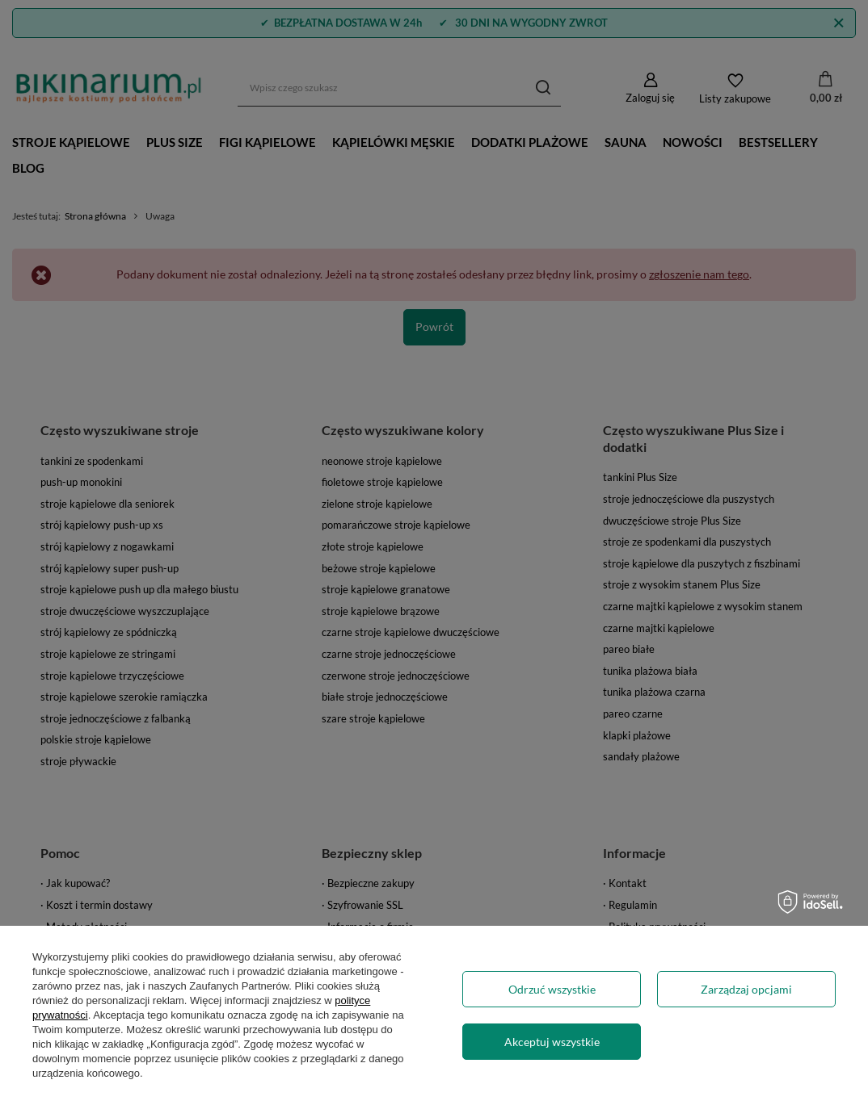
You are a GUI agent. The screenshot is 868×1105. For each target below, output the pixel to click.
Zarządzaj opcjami (746, 989)
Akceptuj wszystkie (552, 1041)
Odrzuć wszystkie (552, 989)
